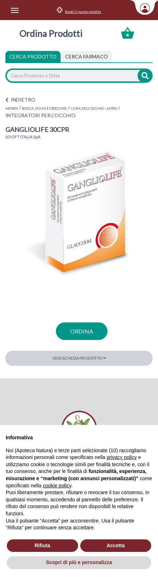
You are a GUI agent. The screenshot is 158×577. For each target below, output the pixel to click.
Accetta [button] (115, 545)
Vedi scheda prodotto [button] (79, 358)
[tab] (86, 56)
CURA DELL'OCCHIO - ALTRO (94, 108)
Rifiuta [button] (42, 545)
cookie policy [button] (57, 485)
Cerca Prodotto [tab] (33, 56)
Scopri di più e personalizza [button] (79, 562)
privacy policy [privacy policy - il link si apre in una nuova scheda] (122, 457)
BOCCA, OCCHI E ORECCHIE (44, 108)
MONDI (11, 108)
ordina (81, 331)
